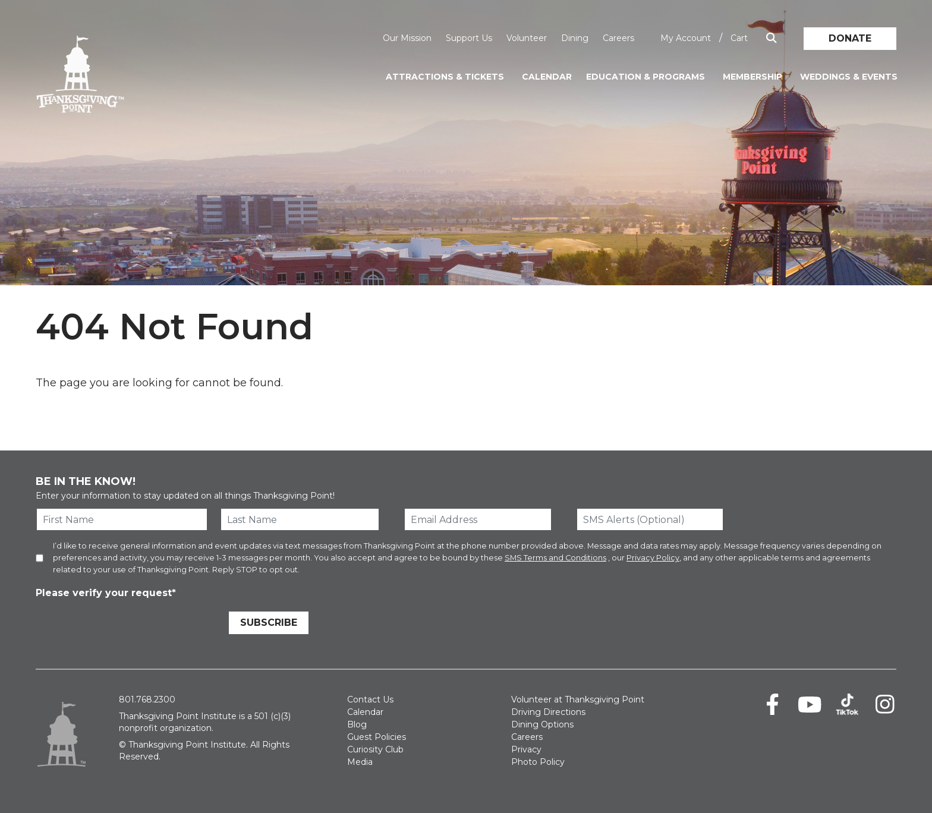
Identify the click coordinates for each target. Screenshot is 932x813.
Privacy (526, 749)
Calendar (547, 76)
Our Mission (407, 38)
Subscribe (268, 622)
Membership (752, 76)
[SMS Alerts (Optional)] (650, 519)
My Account (685, 38)
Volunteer (526, 38)
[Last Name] (300, 519)
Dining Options (542, 724)
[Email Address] (478, 519)
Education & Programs (645, 76)
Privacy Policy (652, 557)
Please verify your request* (106, 592)
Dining (574, 38)
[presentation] (126, 624)
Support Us (469, 38)
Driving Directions (548, 712)
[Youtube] (809, 704)
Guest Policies (376, 737)
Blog (357, 724)
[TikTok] (847, 704)
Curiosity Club (375, 749)
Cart (739, 38)
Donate (850, 38)
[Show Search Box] (771, 38)
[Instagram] (884, 704)
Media (360, 762)
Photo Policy (538, 762)
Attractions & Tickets (445, 76)
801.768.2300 (147, 699)
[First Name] (122, 519)
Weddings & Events (849, 76)
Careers (618, 38)
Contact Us (370, 699)
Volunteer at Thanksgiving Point (577, 699)
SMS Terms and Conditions (555, 557)
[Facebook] (772, 704)
